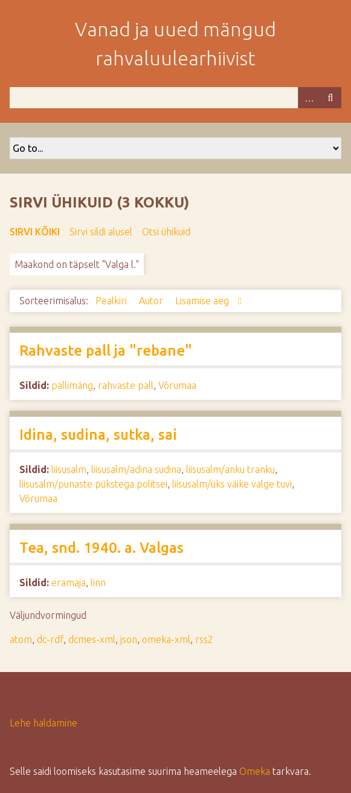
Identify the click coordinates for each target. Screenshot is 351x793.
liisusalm (68, 469)
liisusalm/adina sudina (136, 469)
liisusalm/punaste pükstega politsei (93, 483)
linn (98, 582)
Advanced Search (309, 97)
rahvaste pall (125, 385)
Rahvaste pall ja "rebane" (105, 350)
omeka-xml (166, 639)
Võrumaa (177, 385)
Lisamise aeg (203, 300)
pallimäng (72, 385)
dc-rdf (50, 639)
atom (21, 639)
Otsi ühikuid (166, 231)
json (128, 639)
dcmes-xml (91, 639)
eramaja (68, 582)
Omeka (254, 771)
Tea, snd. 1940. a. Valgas (101, 548)
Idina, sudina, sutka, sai (98, 434)
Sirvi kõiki (35, 231)
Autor (152, 300)
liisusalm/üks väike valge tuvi (232, 483)
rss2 (204, 639)
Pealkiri (112, 300)
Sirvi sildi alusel (100, 231)
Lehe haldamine (43, 722)
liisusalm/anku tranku (230, 469)
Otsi (330, 97)
